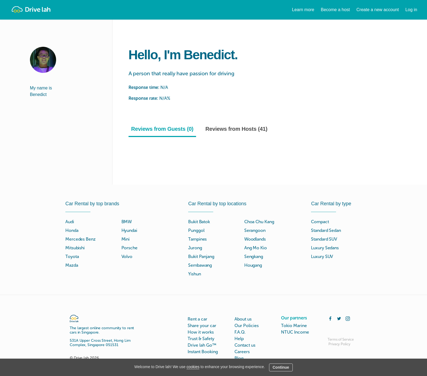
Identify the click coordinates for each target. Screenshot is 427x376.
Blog (238, 358)
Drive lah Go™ (202, 345)
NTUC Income (295, 332)
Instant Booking (203, 351)
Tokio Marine (294, 325)
